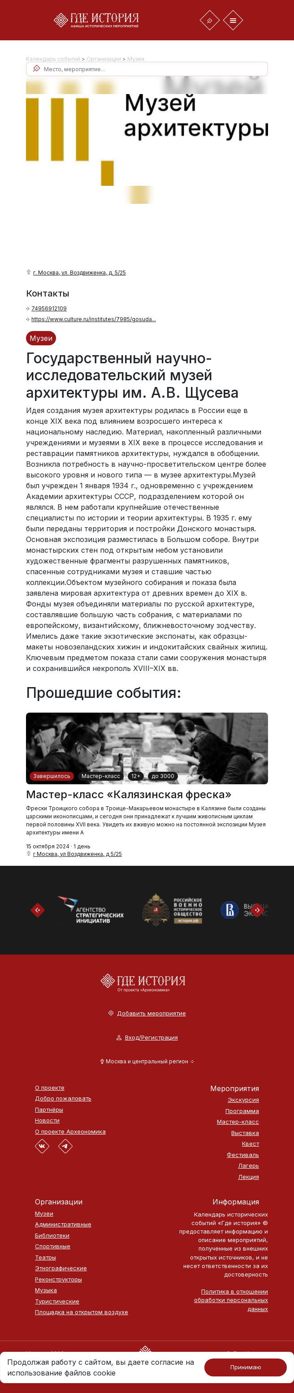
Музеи (135, 59)
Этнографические (61, 1268)
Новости (47, 1120)
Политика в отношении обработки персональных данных (231, 1300)
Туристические (57, 1301)
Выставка (245, 1133)
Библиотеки (52, 1235)
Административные (63, 1224)
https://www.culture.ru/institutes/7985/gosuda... (93, 319)
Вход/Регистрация (147, 1037)
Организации (103, 59)
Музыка (46, 1290)
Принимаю (245, 1367)
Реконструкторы (58, 1279)
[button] (147, 1061)
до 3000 (162, 776)
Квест (250, 1143)
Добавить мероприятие (147, 1013)
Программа (242, 1111)
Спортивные (52, 1246)
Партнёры (49, 1109)
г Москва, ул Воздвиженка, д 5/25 (77, 854)
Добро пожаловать (63, 1098)
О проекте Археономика (70, 1131)
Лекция (248, 1177)
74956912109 (49, 308)
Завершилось (51, 776)
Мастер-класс (101, 776)
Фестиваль (243, 1155)
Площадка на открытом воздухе (81, 1312)
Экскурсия (243, 1099)
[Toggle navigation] (210, 20)
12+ (135, 776)
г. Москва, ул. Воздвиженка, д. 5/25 (79, 272)
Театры (45, 1257)
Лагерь (248, 1165)
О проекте (50, 1087)
